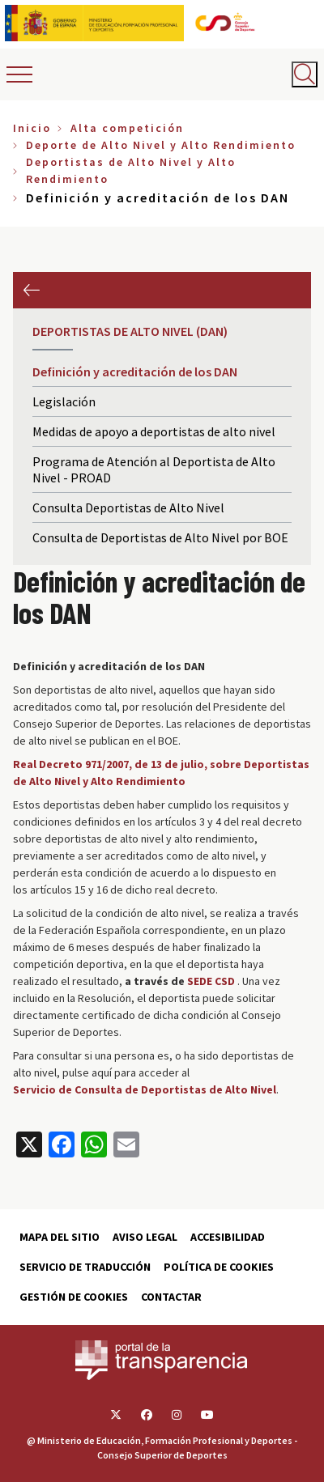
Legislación (64, 401)
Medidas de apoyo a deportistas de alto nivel (153, 431)
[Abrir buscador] (305, 74)
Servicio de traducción (85, 1266)
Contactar (171, 1296)
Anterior (31, 290)
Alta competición (127, 128)
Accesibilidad (227, 1236)
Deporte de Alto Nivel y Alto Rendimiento (161, 145)
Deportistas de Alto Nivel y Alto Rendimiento (131, 170)
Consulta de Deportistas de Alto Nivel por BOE (160, 537)
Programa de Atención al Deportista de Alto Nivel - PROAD (153, 469)
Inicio (32, 128)
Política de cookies (219, 1266)
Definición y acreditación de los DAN (134, 371)
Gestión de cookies (73, 1296)
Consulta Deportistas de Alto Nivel (128, 507)
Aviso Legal (145, 1236)
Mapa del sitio (59, 1236)
